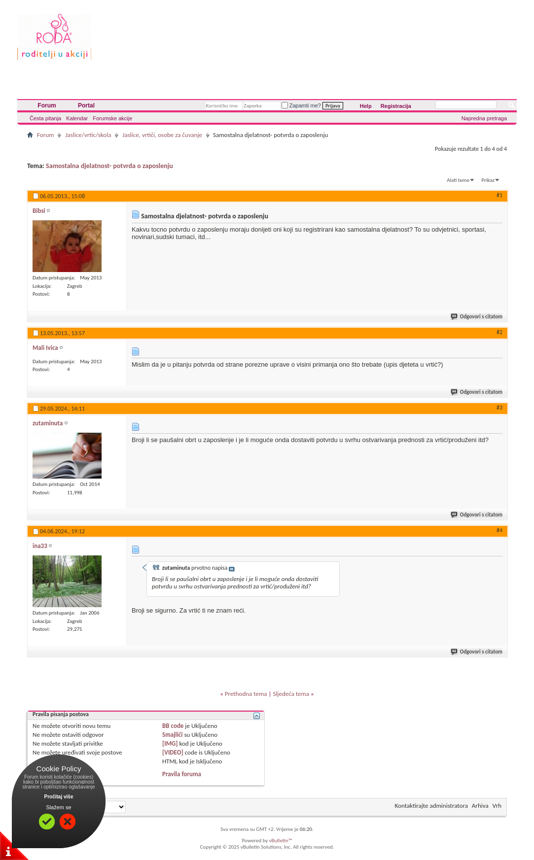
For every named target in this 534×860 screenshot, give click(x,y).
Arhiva (480, 805)
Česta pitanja (45, 118)
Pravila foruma (181, 774)
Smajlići (172, 734)
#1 (499, 195)
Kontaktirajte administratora (431, 805)
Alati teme (458, 180)
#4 (499, 530)
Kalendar (77, 118)
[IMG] (170, 743)
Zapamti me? (301, 105)
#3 (499, 407)
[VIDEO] (172, 752)
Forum (46, 105)
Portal (86, 105)
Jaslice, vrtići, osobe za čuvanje (162, 134)
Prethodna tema (246, 693)
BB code (172, 725)
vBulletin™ (280, 840)
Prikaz (488, 180)
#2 (499, 332)
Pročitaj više (58, 796)
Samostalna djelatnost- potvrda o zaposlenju (109, 166)
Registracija (396, 106)
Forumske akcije (112, 118)
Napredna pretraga (484, 118)
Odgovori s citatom (477, 316)
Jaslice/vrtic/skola (88, 134)
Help (366, 106)
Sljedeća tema (291, 693)
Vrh (497, 805)
